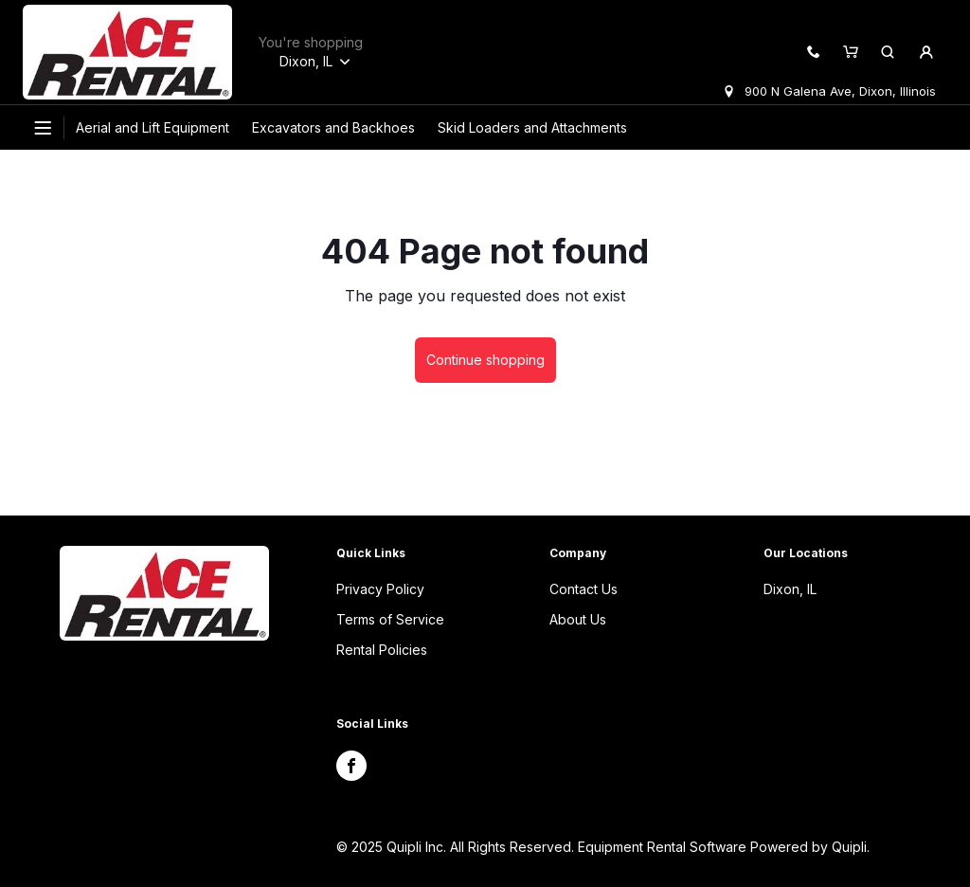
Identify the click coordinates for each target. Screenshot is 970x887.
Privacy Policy (380, 589)
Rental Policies (381, 650)
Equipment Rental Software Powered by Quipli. (724, 847)
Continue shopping (485, 360)
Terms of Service (390, 619)
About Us (577, 619)
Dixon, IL (790, 589)
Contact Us (583, 589)
